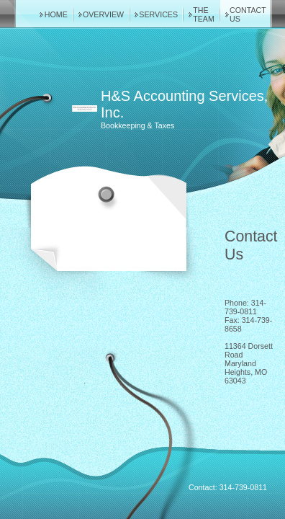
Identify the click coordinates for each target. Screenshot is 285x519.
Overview (103, 14)
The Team (203, 14)
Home (56, 14)
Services (158, 14)
